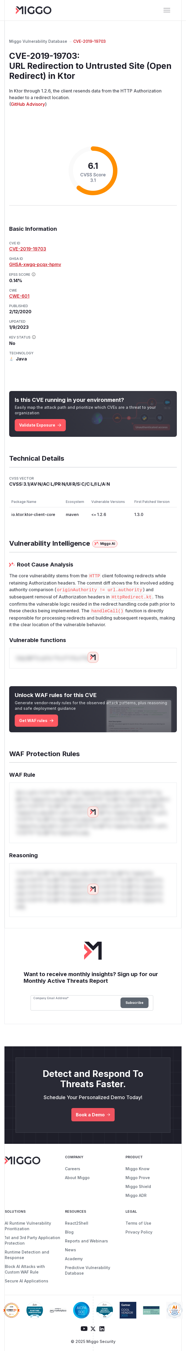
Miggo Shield (138, 1186)
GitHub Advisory (28, 104)
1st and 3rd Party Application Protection (32, 1240)
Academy (74, 1258)
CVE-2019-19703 (89, 41)
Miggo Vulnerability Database (38, 41)
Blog (69, 1232)
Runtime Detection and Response (27, 1255)
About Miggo (77, 1177)
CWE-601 (19, 296)
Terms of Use (138, 1223)
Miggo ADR (136, 1195)
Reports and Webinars (86, 1241)
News (70, 1249)
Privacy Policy (138, 1232)
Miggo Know (137, 1168)
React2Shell (76, 1223)
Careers (72, 1168)
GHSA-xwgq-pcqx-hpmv (35, 264)
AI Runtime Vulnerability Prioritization (28, 1226)
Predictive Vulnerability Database (87, 1270)
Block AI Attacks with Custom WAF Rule (25, 1269)
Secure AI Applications (26, 1281)
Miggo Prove (137, 1177)
